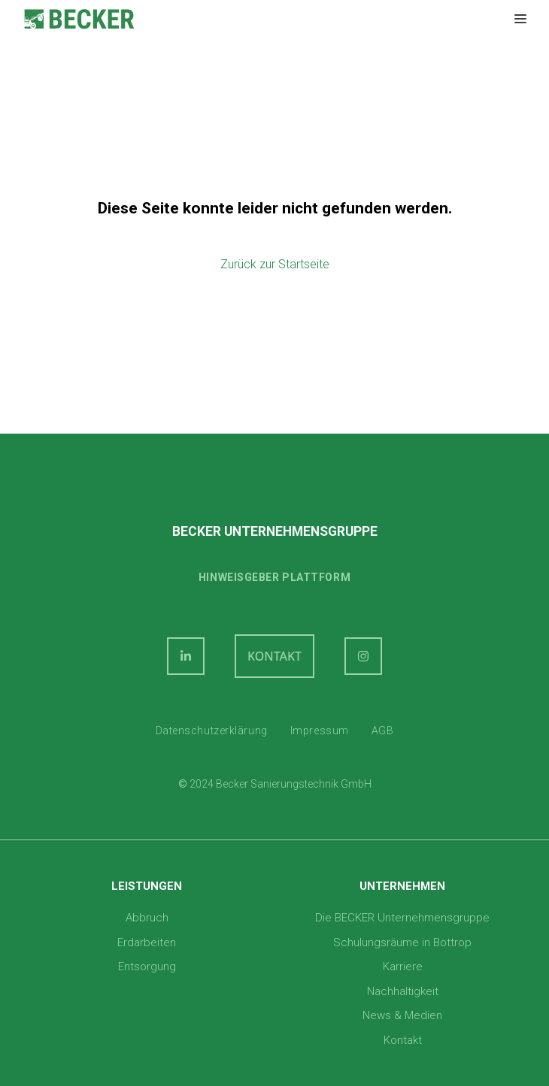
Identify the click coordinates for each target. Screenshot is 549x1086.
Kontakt (403, 1040)
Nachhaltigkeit (402, 991)
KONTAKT (274, 656)
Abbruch (147, 917)
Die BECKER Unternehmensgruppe (402, 917)
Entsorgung (147, 966)
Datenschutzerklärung (212, 731)
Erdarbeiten (146, 942)
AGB (383, 731)
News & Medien (402, 1015)
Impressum (319, 731)
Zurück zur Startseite (274, 264)
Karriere (403, 966)
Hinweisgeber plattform (274, 577)
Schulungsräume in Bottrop (402, 942)
